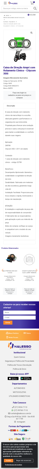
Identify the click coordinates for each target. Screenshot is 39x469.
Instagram (19, 422)
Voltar (32, 15)
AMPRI (10, 88)
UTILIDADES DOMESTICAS (19, 396)
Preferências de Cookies (13, 465)
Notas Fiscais (12, 337)
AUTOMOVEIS (19, 388)
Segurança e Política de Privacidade (19, 361)
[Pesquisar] (35, 8)
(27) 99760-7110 (19, 410)
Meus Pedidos (12, 333)
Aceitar (8, 460)
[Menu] (5, 3)
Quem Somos (19, 357)
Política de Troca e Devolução (19, 365)
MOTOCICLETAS (19, 392)
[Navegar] (2, 270)
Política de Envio (19, 369)
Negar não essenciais (23, 460)
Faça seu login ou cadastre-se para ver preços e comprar (19, 95)
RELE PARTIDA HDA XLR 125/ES (9, 271)
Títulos (27, 333)
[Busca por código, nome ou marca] (17, 8)
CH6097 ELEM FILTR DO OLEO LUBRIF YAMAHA (29, 271)
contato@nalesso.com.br (19, 413)
